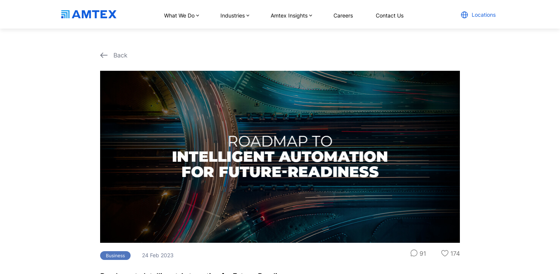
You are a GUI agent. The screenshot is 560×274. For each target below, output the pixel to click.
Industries (234, 15)
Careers (343, 15)
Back (114, 55)
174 (450, 253)
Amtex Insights (291, 15)
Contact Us (390, 15)
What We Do (181, 15)
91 (418, 253)
